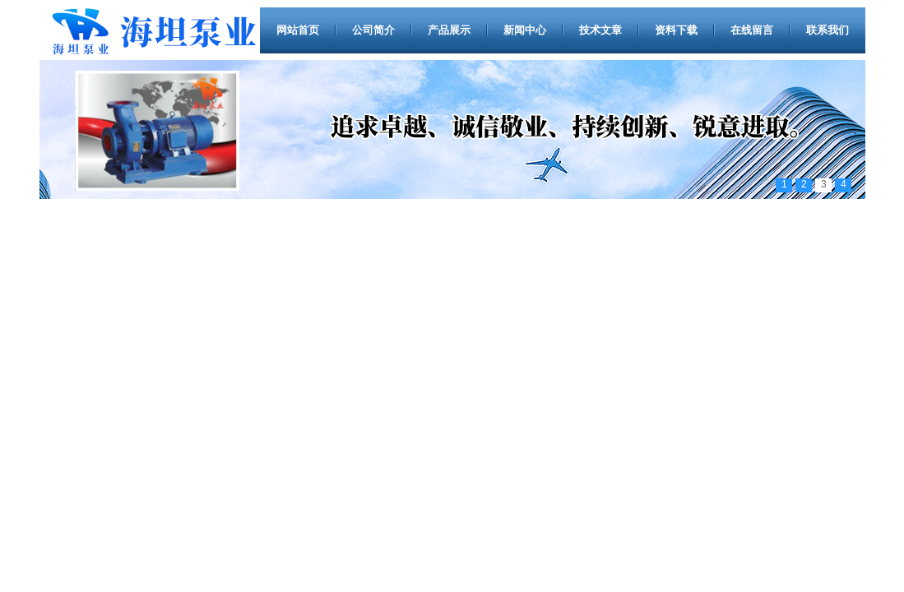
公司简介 (373, 30)
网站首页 (297, 30)
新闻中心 (524, 30)
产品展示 (449, 30)
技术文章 (600, 30)
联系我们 (827, 30)
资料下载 (676, 30)
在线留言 (751, 30)
